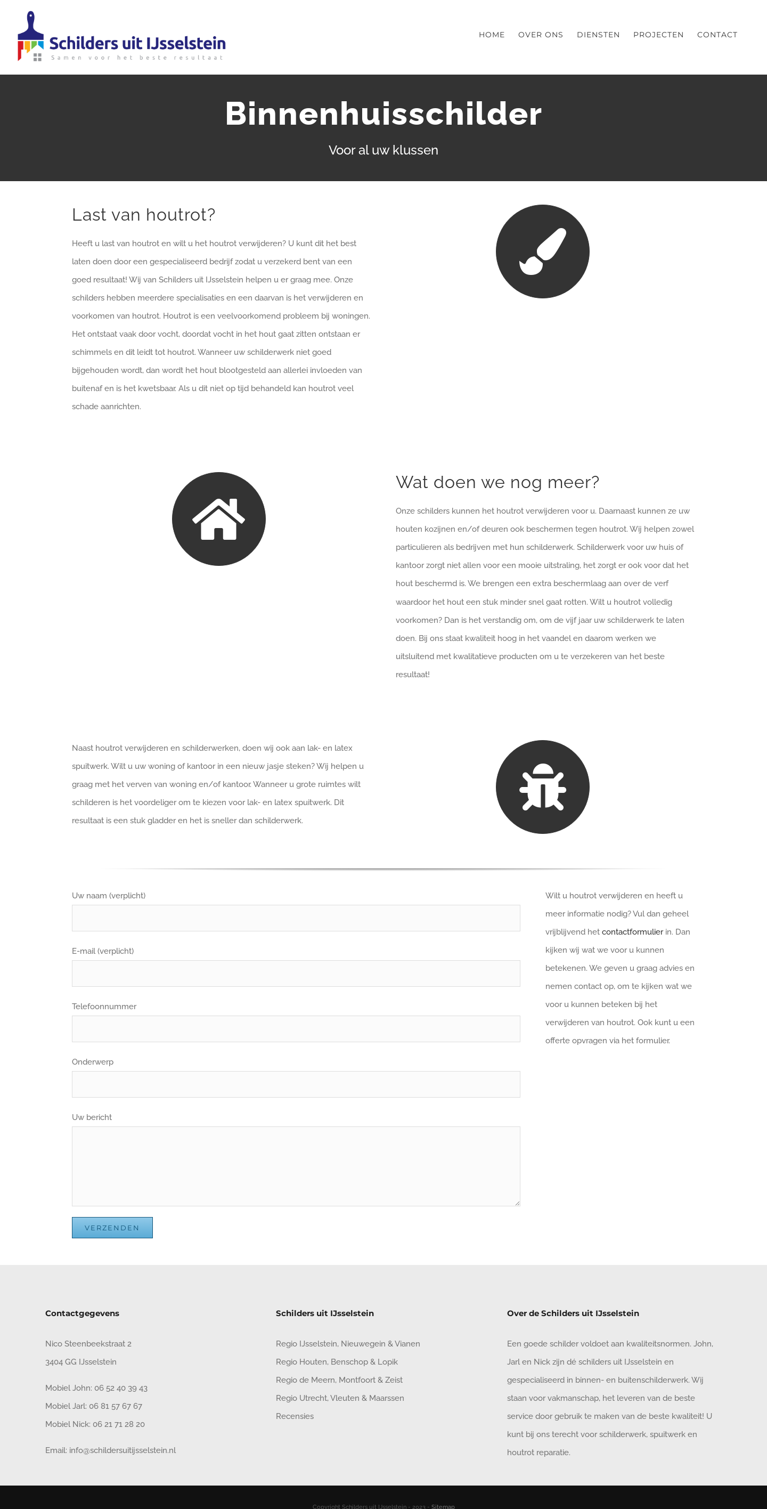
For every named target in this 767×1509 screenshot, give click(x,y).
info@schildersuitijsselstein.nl (122, 1450)
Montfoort (357, 1380)
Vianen (407, 1344)
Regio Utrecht (301, 1398)
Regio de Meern (305, 1380)
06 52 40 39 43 (120, 1388)
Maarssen (386, 1398)
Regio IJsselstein (306, 1344)
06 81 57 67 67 (115, 1406)
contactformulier (632, 932)
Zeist (394, 1380)
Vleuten (345, 1398)
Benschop (349, 1362)
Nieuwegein (363, 1344)
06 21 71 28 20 (119, 1424)
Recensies (295, 1416)
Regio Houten (301, 1362)
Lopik (388, 1362)
